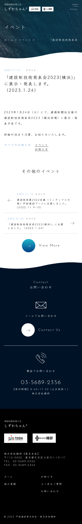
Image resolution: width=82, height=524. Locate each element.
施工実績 (10, 484)
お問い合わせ (50, 491)
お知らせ (41, 149)
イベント (25, 40)
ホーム (9, 40)
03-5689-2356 (41, 382)
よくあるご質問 (51, 484)
